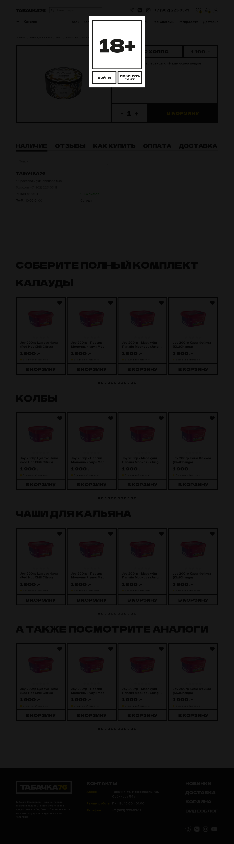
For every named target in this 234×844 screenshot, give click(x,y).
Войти (104, 77)
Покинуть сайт (130, 77)
